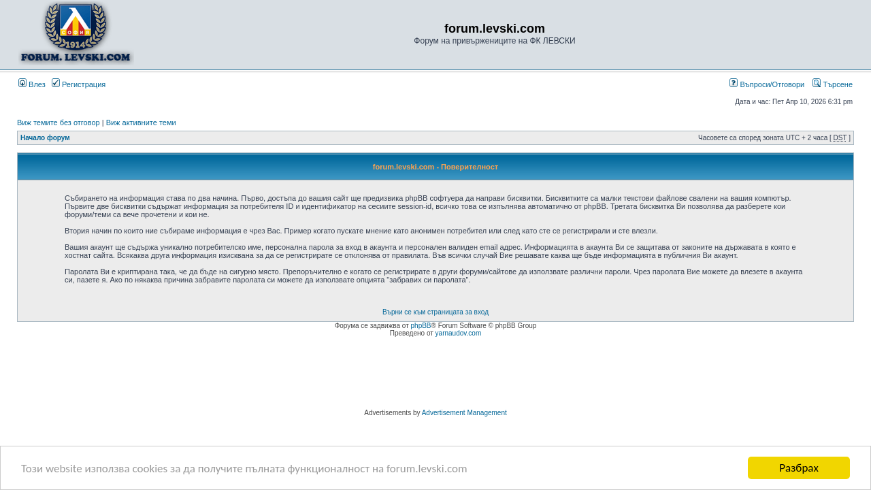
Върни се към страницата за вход (435, 312)
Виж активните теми (141, 122)
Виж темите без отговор (58, 122)
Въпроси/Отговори (766, 84)
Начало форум (45, 138)
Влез (32, 84)
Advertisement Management (464, 412)
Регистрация (78, 84)
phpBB (421, 325)
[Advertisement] (435, 375)
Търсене (832, 84)
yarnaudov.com (459, 333)
